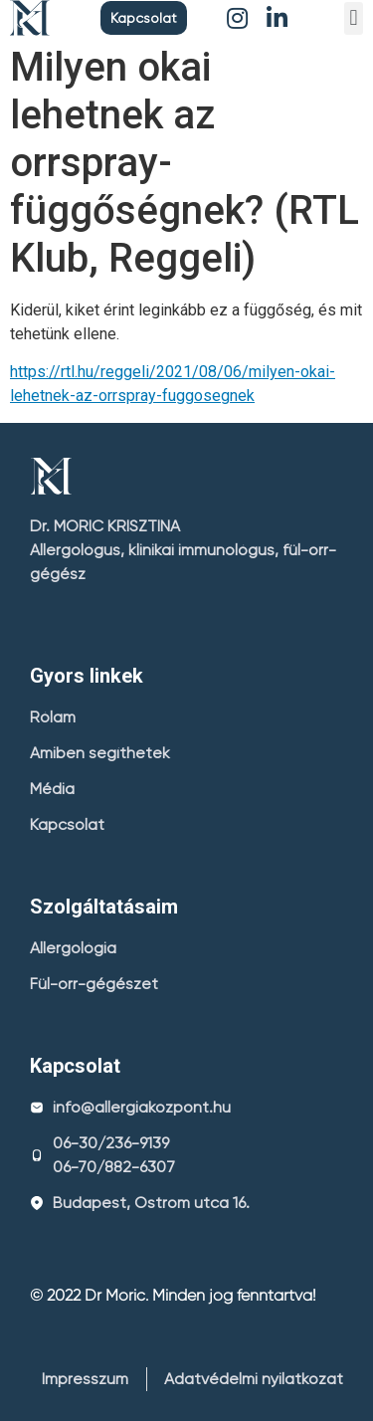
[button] (143, 18)
